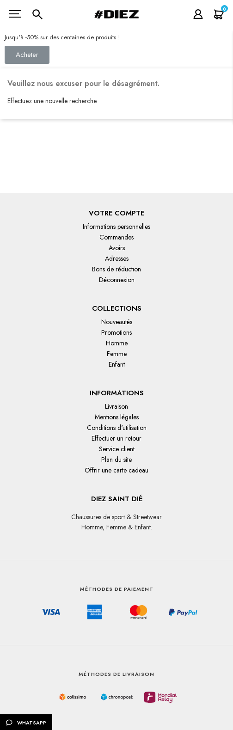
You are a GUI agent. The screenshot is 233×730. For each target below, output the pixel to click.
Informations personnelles (116, 226)
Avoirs (117, 247)
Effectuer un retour (116, 438)
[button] (27, 55)
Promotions (116, 332)
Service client (117, 449)
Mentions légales (117, 417)
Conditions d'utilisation (117, 427)
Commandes (116, 237)
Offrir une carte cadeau (116, 470)
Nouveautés (116, 321)
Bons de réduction (116, 269)
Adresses (117, 258)
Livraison (116, 406)
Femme (117, 353)
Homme (117, 343)
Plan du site (116, 459)
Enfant (117, 364)
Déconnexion (117, 279)
